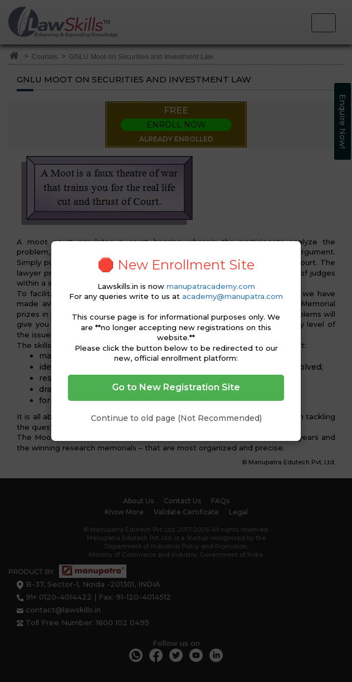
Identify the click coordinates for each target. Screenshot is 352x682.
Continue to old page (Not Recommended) (176, 418)
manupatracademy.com (211, 286)
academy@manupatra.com (232, 296)
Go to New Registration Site (176, 387)
